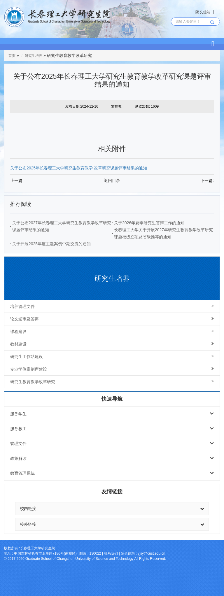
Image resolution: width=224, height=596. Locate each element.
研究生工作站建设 (112, 356)
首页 (11, 56)
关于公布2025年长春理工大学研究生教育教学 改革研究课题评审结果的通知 (78, 168)
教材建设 (112, 343)
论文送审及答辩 (112, 318)
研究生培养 (33, 56)
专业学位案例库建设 (112, 369)
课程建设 (112, 331)
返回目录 (112, 180)
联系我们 (111, 553)
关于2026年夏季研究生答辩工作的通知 (149, 222)
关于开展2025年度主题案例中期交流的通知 (51, 243)
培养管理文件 (112, 306)
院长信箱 (203, 12)
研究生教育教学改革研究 (112, 381)
